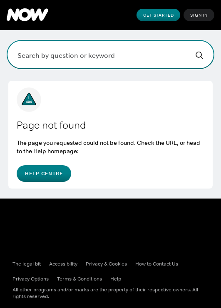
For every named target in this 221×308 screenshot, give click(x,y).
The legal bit (26, 264)
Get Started (158, 15)
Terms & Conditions (79, 279)
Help (115, 279)
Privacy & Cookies (106, 264)
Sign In (199, 15)
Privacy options (30, 279)
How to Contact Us (156, 264)
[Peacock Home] (27, 15)
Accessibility (63, 264)
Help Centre (44, 173)
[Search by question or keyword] (110, 54)
